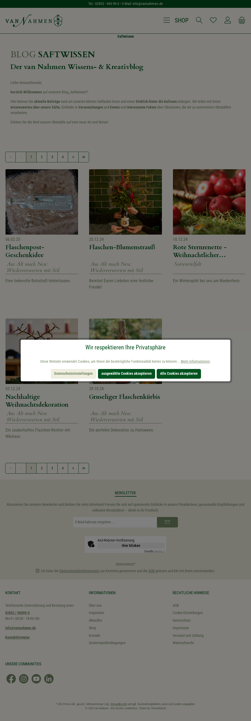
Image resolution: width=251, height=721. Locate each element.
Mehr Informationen (195, 361)
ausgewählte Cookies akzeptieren (126, 373)
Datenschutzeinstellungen (73, 373)
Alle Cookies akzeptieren (179, 373)
